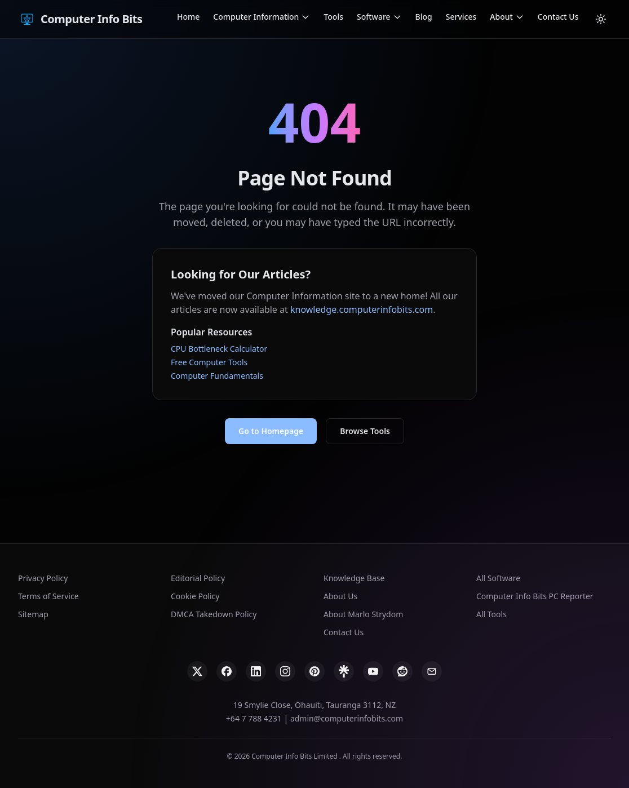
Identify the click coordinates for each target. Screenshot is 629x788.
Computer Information (256, 16)
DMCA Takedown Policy (213, 614)
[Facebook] (226, 671)
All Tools (491, 614)
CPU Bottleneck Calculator (219, 348)
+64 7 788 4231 (254, 718)
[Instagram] (285, 671)
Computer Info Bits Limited (295, 756)
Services (461, 16)
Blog (423, 16)
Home (188, 16)
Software (374, 16)
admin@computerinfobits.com (346, 718)
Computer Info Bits (80, 19)
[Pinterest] (314, 671)
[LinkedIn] (256, 671)
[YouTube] (373, 671)
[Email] (432, 671)
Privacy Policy (43, 578)
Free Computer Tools (209, 362)
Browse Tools (365, 431)
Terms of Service (48, 596)
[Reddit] (402, 671)
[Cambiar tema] (601, 19)
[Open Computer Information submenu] (305, 16)
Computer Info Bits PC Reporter (534, 596)
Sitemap (33, 614)
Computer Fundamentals (217, 375)
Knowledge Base (354, 578)
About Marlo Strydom (363, 614)
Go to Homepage (270, 431)
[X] (197, 671)
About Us (340, 596)
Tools (333, 16)
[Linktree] (344, 671)
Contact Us (558, 16)
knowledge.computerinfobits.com (361, 309)
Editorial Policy (198, 578)
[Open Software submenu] (397, 16)
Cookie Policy (195, 596)
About (501, 16)
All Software (498, 578)
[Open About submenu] (519, 16)
